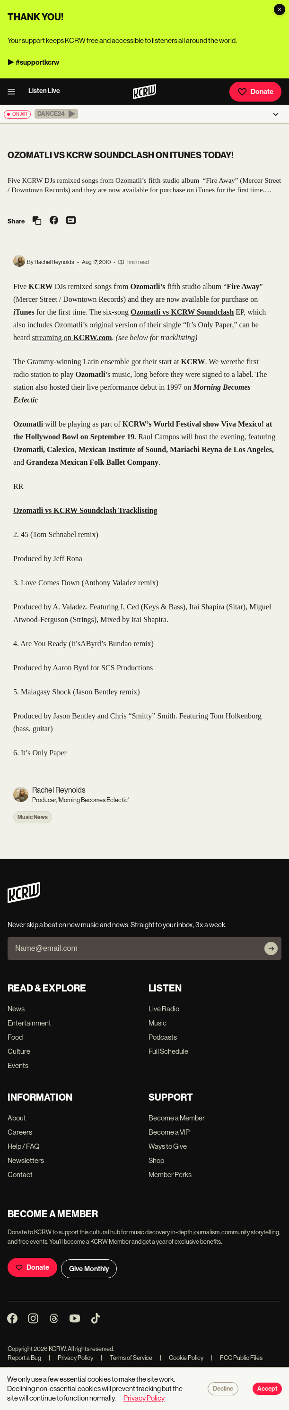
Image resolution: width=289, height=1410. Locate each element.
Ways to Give (168, 1146)
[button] (56, 114)
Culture (19, 1051)
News (16, 1009)
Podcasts (163, 1037)
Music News (33, 817)
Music (157, 1023)
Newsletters (26, 1160)
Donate (255, 91)
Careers (20, 1132)
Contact (20, 1175)
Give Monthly (89, 1269)
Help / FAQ (24, 1146)
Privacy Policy (71, 1357)
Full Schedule (168, 1051)
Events (18, 1065)
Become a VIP (169, 1132)
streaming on (72, 337)
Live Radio (164, 1009)
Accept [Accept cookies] (267, 1389)
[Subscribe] (271, 948)
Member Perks (170, 1175)
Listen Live (44, 91)
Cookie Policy (181, 1357)
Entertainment (29, 1023)
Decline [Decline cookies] (223, 1389)
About (17, 1118)
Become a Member (177, 1118)
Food (15, 1037)
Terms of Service (126, 1357)
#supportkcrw (37, 62)
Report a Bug (24, 1357)
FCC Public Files (237, 1357)
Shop (156, 1160)
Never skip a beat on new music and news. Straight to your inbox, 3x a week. (117, 925)
